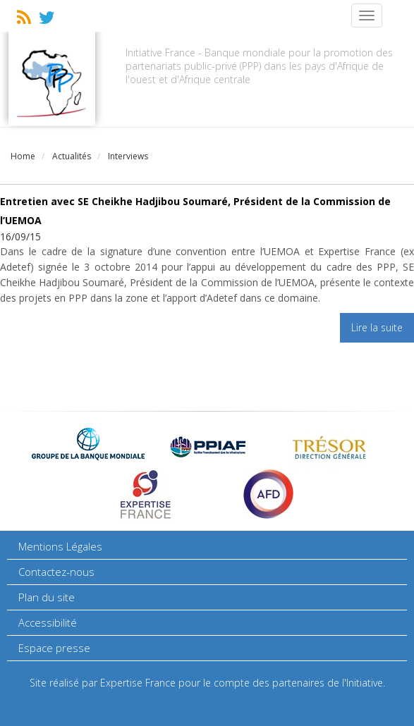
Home (23, 156)
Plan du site (46, 597)
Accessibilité (47, 622)
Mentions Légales (60, 546)
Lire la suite (377, 327)
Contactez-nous (56, 572)
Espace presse (54, 648)
